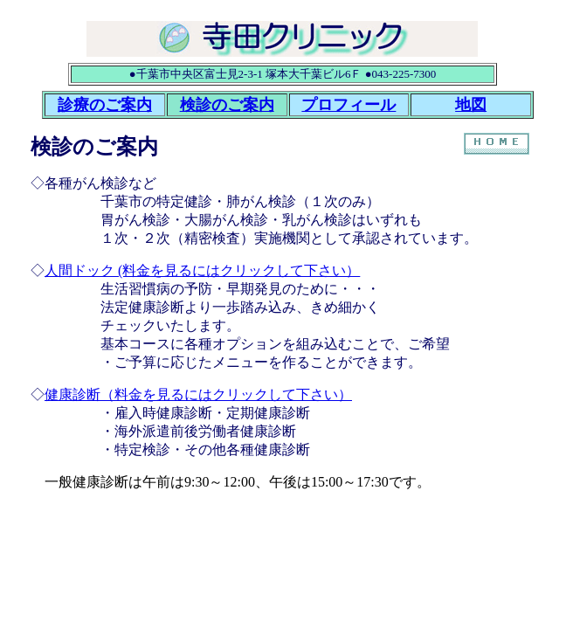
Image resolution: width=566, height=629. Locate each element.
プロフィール (348, 105)
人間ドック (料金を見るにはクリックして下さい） (202, 270)
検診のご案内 (227, 105)
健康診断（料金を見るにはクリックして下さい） (198, 394)
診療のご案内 (105, 105)
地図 (471, 105)
